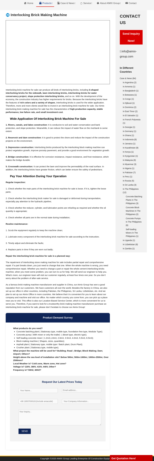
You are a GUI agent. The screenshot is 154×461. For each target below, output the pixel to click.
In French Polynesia (131, 119)
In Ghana (127, 135)
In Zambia (127, 248)
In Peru (126, 176)
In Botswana (128, 95)
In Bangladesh (129, 91)
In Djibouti (127, 103)
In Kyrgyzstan (129, 156)
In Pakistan (128, 172)
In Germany (128, 131)
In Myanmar (128, 164)
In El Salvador (129, 115)
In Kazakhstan (129, 148)
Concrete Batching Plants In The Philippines (134, 199)
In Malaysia (128, 160)
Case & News (126, 78)
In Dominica (128, 107)
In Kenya (127, 152)
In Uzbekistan (129, 244)
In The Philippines (131, 189)
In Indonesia (128, 139)
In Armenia (127, 86)
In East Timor (128, 111)
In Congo (127, 99)
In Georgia (127, 127)
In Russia (127, 181)
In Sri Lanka (128, 185)
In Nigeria (127, 168)
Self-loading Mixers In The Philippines (132, 232)
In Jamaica (127, 143)
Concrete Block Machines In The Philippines (133, 210)
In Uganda (127, 240)
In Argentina (128, 82)
